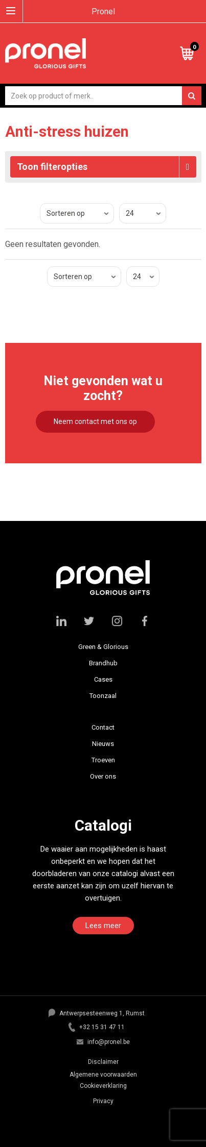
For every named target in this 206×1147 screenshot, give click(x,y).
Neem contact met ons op (95, 421)
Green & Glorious (103, 647)
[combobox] (103, 95)
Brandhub (103, 663)
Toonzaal (103, 696)
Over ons (103, 776)
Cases (103, 679)
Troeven (103, 760)
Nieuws (103, 743)
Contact (103, 727)
